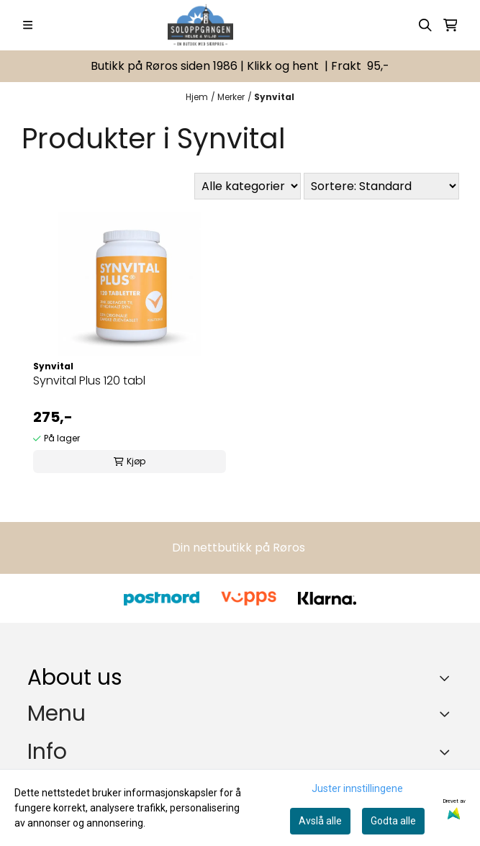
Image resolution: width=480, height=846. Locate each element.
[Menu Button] (27, 25)
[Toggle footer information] (447, 677)
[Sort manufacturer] (247, 186)
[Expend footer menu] (447, 714)
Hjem (197, 97)
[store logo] (200, 25)
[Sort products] (381, 186)
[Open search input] (425, 25)
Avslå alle (320, 821)
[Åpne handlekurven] (450, 25)
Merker (231, 97)
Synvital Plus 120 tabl (89, 380)
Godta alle (393, 821)
